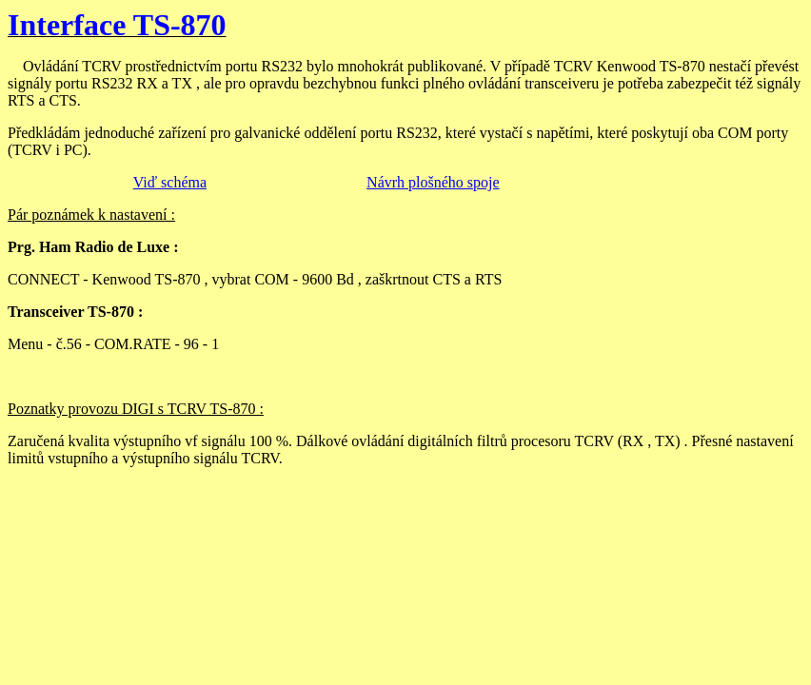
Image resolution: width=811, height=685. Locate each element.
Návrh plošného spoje (433, 182)
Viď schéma (170, 182)
